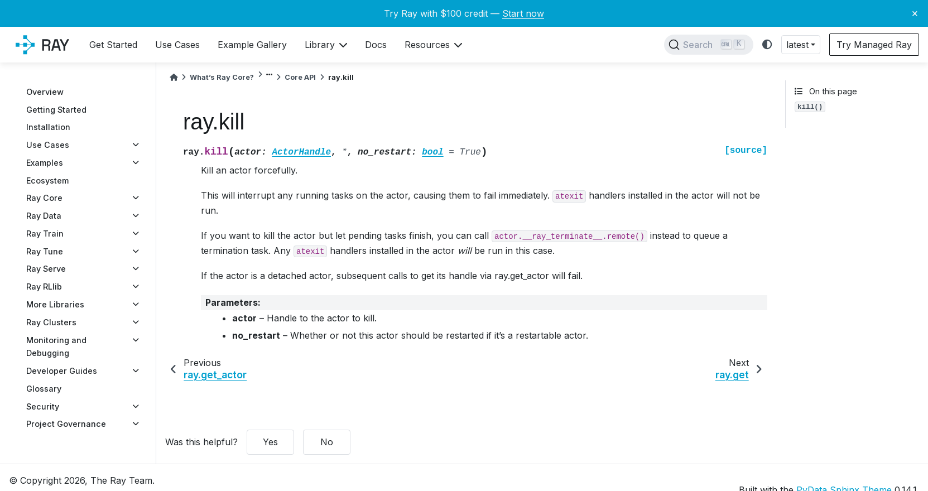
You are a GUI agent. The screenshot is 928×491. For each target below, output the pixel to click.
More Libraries (55, 304)
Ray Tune (44, 251)
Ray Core (44, 198)
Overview (45, 92)
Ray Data (43, 215)
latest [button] (797, 44)
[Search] (708, 45)
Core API (300, 77)
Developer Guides (61, 371)
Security (42, 406)
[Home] (173, 77)
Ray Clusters (51, 322)
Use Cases (47, 145)
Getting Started (56, 109)
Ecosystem (47, 180)
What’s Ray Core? (222, 77)
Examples (44, 162)
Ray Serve (46, 268)
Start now (523, 13)
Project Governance (66, 424)
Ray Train (45, 233)
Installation (48, 127)
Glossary (43, 388)
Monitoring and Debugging (56, 346)
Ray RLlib (44, 286)
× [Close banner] (915, 13)
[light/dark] (767, 45)
